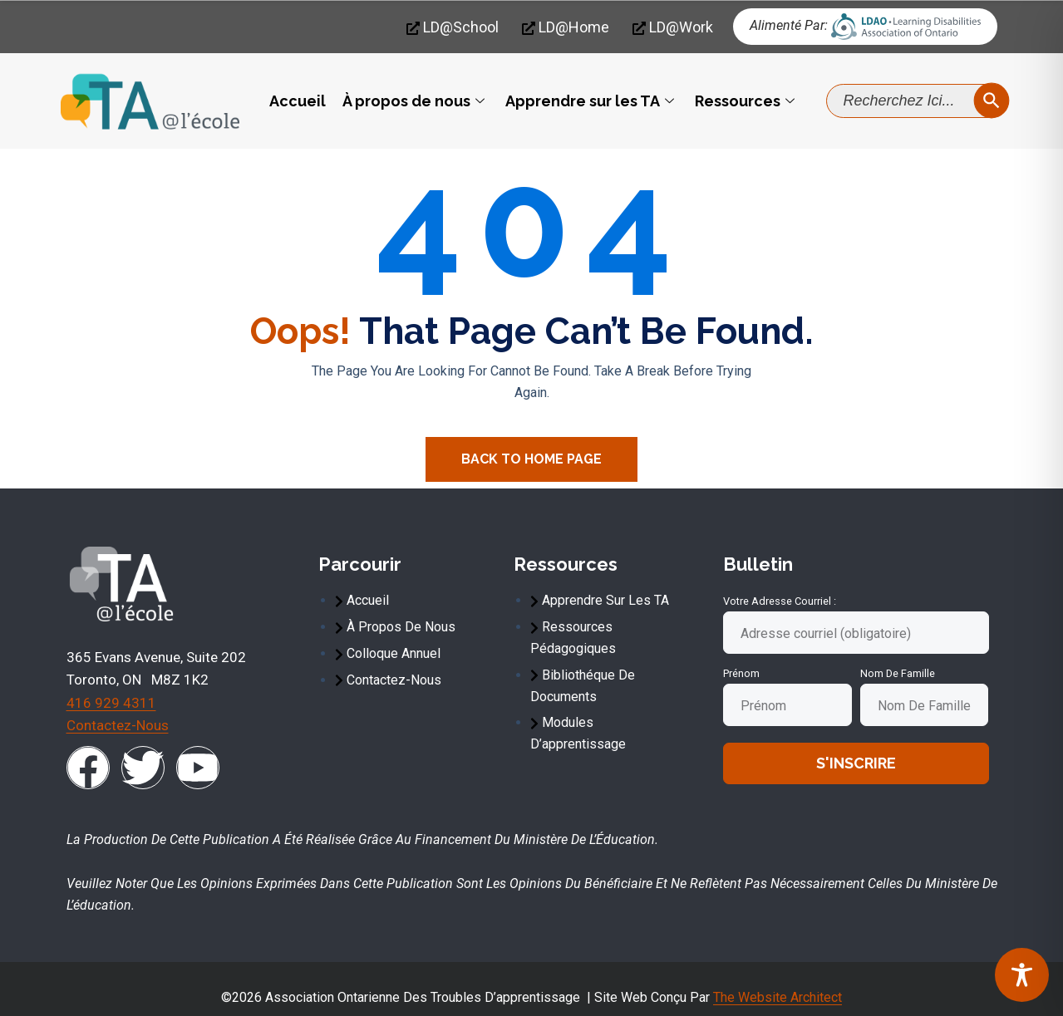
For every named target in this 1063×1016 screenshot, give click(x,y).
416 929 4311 (111, 703)
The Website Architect (777, 997)
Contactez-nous (117, 725)
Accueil (297, 101)
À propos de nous (415, 101)
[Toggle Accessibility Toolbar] (1022, 975)
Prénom (741, 673)
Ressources (747, 101)
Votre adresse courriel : (779, 601)
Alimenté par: (789, 25)
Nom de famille (897, 673)
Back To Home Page (531, 459)
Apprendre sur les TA (591, 101)
